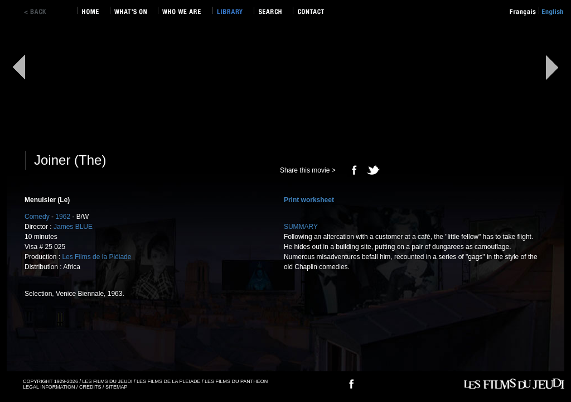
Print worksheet (309, 200)
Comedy (37, 217)
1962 (62, 217)
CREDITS (90, 387)
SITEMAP (116, 387)
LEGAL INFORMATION (49, 387)
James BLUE (73, 227)
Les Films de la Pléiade (96, 257)
